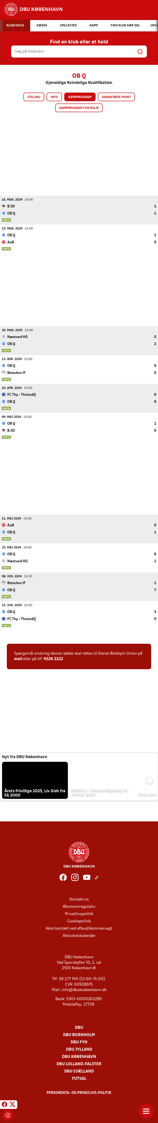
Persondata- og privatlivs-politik (79, 1092)
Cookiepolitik (79, 921)
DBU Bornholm (79, 1035)
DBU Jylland (79, 1049)
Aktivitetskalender (79, 936)
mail (18, 659)
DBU (79, 1028)
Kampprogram (79, 97)
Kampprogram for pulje (79, 108)
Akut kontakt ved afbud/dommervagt (79, 928)
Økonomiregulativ (79, 906)
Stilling (33, 97)
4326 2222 (53, 659)
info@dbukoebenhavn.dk (84, 990)
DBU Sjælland (79, 1071)
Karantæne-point (116, 97)
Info (54, 97)
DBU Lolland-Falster (79, 1064)
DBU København (79, 1057)
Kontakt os (79, 899)
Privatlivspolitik (79, 914)
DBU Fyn (79, 1042)
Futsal (79, 1078)
